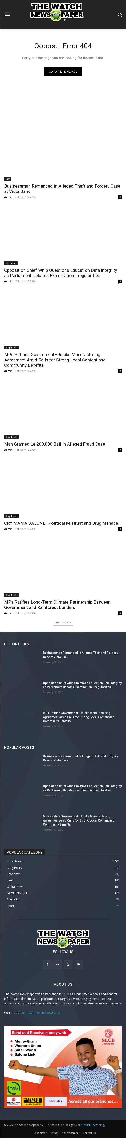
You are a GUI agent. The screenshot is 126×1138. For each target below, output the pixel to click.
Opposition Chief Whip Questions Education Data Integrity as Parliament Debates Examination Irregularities (60, 273)
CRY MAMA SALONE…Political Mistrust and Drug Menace (61, 523)
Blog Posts (12, 347)
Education (11, 263)
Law (8, 178)
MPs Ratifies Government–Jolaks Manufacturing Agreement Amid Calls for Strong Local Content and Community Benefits (55, 360)
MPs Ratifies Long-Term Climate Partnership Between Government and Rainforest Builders (57, 605)
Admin (8, 197)
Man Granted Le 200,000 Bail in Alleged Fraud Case (54, 444)
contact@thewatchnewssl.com (41, 1013)
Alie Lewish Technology (91, 1125)
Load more (63, 622)
